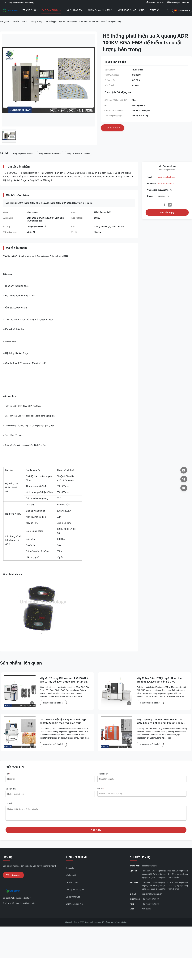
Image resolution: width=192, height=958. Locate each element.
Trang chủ (4, 21)
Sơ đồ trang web (73, 899)
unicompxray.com (149, 868)
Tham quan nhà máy (100, 10)
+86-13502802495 (165, 183)
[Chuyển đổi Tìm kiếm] (167, 10)
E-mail (100, 788)
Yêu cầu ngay (167, 212)
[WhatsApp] (183, 488)
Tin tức (154, 10)
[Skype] (183, 479)
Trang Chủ (29, 10)
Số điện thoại (11, 789)
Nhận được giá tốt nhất (53, 703)
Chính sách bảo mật (74, 906)
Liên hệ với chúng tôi (75, 892)
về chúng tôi (71, 877)
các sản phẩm (19, 21)
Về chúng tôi (74, 10)
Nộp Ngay (96, 832)
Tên (8, 774)
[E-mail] (183, 470)
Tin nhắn (10, 803)
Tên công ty (102, 774)
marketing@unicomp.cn (179, 2)
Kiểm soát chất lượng (131, 10)
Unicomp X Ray (35, 21)
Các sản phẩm (50, 10)
